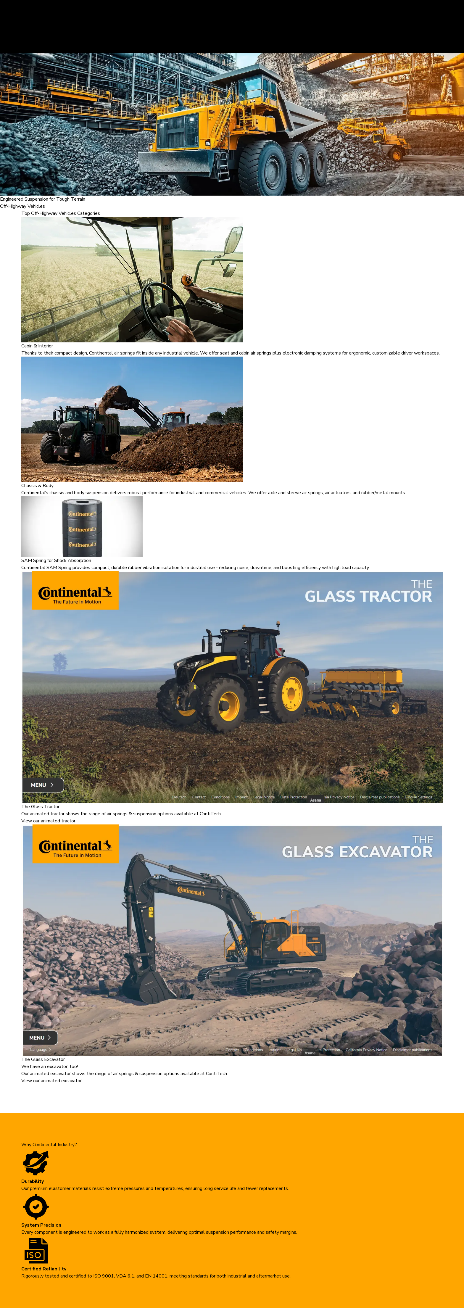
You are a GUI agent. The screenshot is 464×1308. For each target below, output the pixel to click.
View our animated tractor (48, 821)
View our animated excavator (51, 1080)
